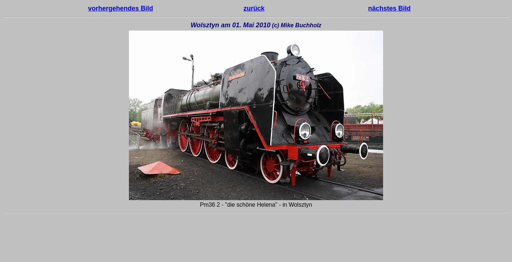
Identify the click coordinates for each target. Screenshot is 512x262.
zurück (253, 8)
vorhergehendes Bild (120, 8)
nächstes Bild (389, 8)
